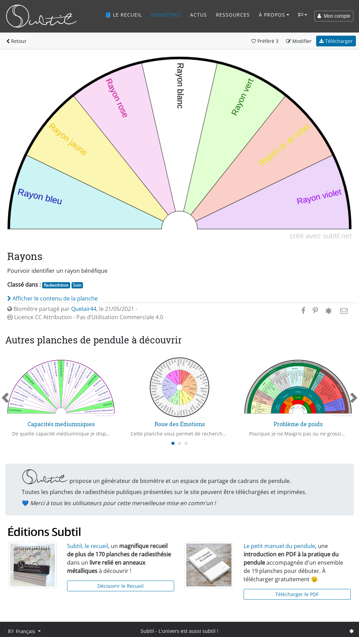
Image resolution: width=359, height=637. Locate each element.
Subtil (147, 631)
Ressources (233, 14)
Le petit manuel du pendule (279, 546)
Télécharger (336, 41)
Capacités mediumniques (61, 424)
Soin (77, 285)
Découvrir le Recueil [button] (120, 586)
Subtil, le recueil (87, 546)
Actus (198, 14)
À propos (272, 14)
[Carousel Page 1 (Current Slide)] (172, 443)
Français (22, 631)
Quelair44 (83, 309)
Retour (16, 41)
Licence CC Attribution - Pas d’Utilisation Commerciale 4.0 (85, 317)
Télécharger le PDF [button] (297, 594)
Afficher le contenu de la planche (52, 298)
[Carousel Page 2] (179, 443)
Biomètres (166, 14)
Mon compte (334, 16)
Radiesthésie (56, 285)
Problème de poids (298, 424)
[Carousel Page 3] (186, 443)
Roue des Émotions (179, 424)
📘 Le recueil (123, 14)
